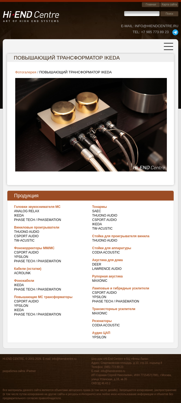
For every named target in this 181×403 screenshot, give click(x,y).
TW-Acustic (24, 240)
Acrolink (22, 273)
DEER (96, 264)
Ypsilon (21, 257)
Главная (151, 4)
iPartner (31, 371)
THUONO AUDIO (26, 232)
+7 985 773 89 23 (151, 32)
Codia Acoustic (106, 252)
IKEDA (19, 215)
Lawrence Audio (106, 269)
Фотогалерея (25, 72)
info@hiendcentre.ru (64, 358)
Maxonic (99, 281)
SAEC (96, 211)
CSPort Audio (26, 236)
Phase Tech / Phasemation (37, 220)
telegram (175, 32)
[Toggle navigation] (168, 46)
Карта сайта (169, 4)
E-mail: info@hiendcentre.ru (149, 26)
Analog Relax (26, 211)
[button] (91, 124)
